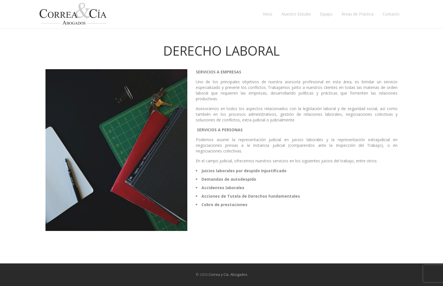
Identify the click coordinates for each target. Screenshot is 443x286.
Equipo (326, 14)
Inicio (267, 14)
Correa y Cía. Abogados (228, 274)
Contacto (391, 14)
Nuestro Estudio (296, 14)
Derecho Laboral (221, 50)
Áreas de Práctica (357, 14)
